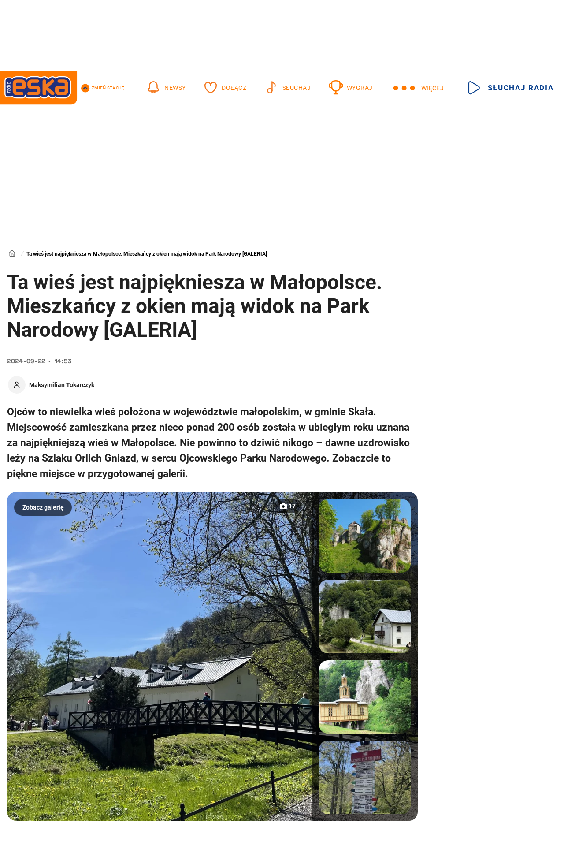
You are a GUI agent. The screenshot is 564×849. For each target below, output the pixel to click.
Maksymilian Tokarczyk (61, 384)
